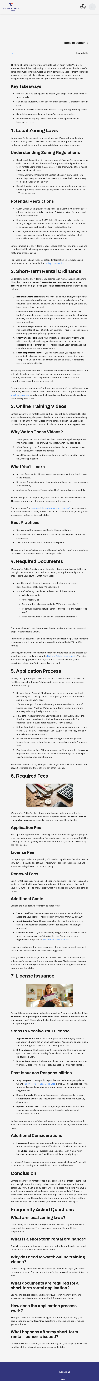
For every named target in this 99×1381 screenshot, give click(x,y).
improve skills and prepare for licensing (50, 508)
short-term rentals (20, 395)
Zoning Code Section (54, 263)
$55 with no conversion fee (55, 939)
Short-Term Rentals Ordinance (40, 1083)
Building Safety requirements (61, 656)
